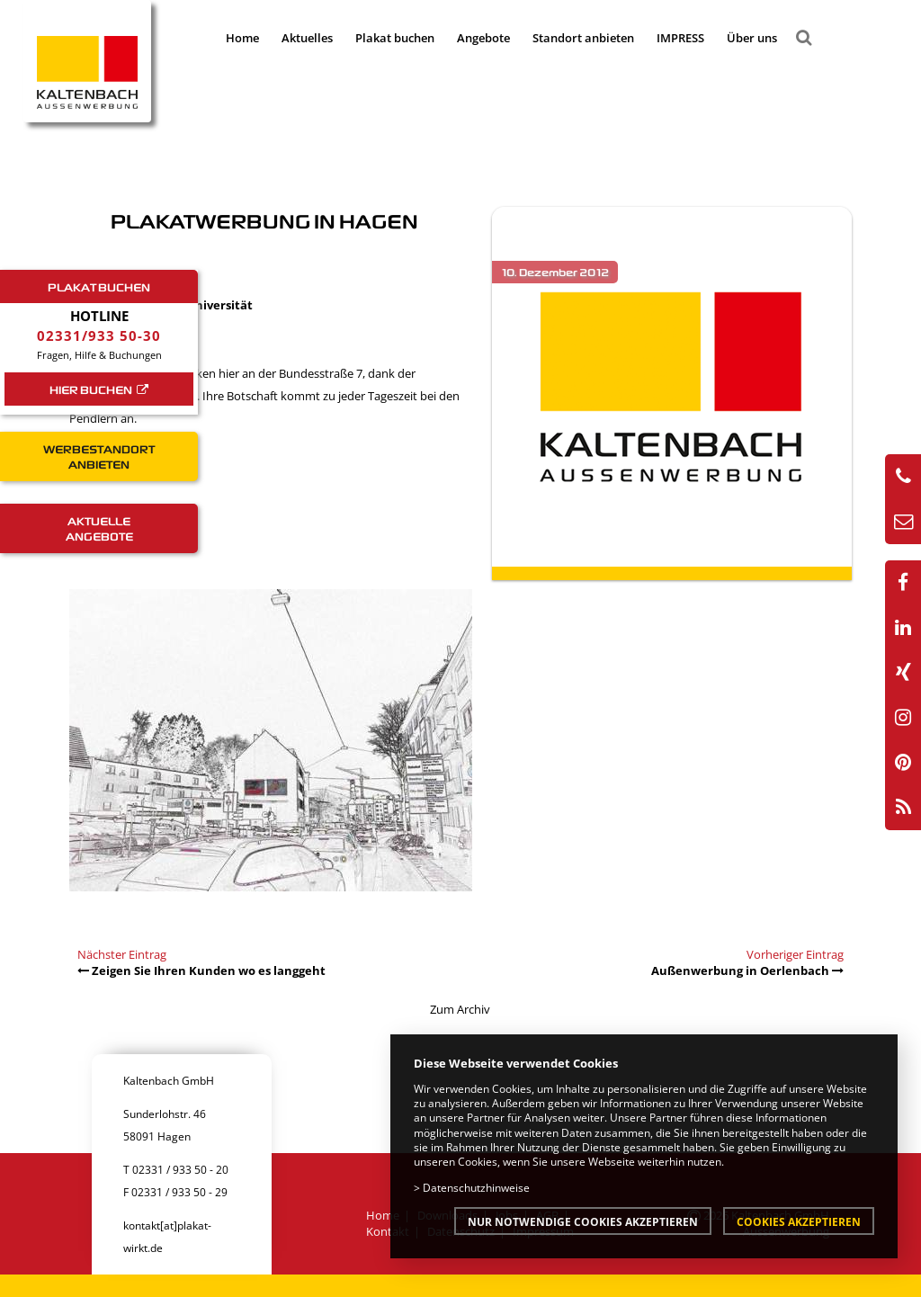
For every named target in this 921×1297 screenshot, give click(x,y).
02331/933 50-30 (99, 335)
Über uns (752, 38)
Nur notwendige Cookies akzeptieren (583, 1221)
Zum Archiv (460, 1009)
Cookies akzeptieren (799, 1221)
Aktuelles (307, 38)
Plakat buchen (394, 38)
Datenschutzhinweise (476, 1187)
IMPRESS (680, 38)
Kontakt (387, 1231)
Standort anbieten (583, 38)
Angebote (483, 38)
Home (242, 38)
